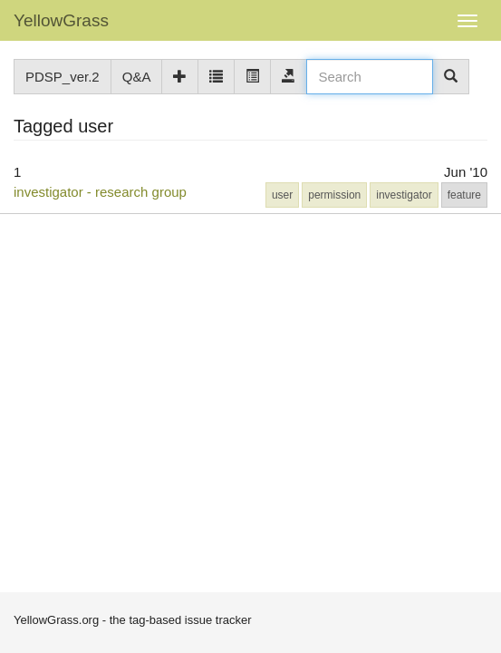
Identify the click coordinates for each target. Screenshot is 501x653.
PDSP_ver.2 (62, 76)
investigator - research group (100, 192)
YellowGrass (61, 20)
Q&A (136, 76)
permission (334, 195)
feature (464, 195)
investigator (403, 195)
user (282, 195)
